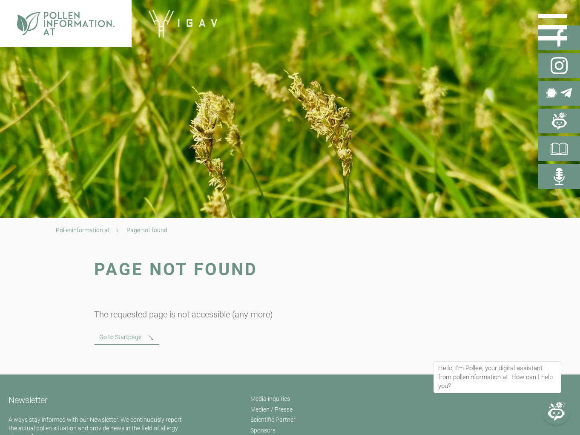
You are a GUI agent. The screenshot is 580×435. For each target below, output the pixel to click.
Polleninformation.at (83, 230)
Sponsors (263, 430)
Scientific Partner (273, 419)
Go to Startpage (120, 337)
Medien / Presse (271, 409)
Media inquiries (270, 398)
